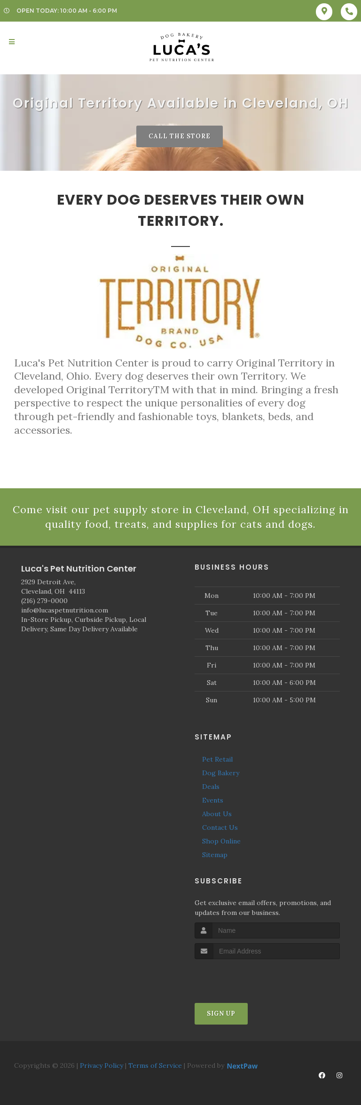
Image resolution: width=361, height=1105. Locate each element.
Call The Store (180, 136)
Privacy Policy (101, 1065)
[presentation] (245, 977)
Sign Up (221, 1014)
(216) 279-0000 (44, 600)
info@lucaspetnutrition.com (64, 610)
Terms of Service (155, 1065)
